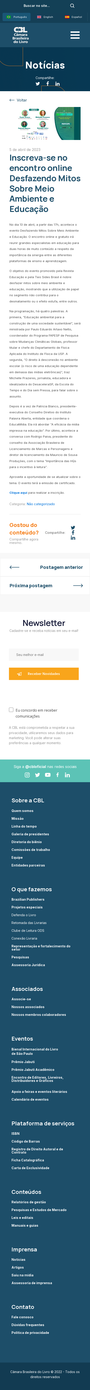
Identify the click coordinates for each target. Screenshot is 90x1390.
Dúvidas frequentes (27, 1325)
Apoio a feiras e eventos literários (39, 1091)
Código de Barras (25, 1141)
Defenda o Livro (23, 915)
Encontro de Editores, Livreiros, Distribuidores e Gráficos (37, 1079)
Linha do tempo (24, 826)
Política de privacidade (30, 1332)
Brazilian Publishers (28, 899)
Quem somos (22, 810)
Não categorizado (41, 504)
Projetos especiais (27, 907)
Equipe (17, 857)
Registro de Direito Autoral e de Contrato (37, 1151)
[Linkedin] (55, 83)
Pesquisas (20, 957)
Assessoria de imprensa (31, 1283)
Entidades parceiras (28, 865)
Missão (17, 818)
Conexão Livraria (24, 938)
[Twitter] (35, 83)
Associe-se (21, 999)
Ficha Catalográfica (27, 1160)
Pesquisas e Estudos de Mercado (39, 1210)
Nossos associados (28, 1007)
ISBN (15, 1133)
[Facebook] (45, 83)
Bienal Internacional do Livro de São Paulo (35, 1051)
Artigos (17, 1267)
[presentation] (44, 693)
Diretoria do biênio (26, 842)
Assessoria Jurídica (28, 965)
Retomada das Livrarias (29, 922)
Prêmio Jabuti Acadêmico (32, 1069)
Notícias (18, 1259)
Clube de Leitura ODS (27, 930)
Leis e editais (22, 1217)
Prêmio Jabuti (23, 1062)
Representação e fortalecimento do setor (40, 948)
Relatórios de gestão (28, 1202)
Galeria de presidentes (30, 834)
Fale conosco (22, 1317)
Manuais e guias (24, 1225)
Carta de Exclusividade (30, 1168)
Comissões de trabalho (30, 849)
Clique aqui (18, 492)
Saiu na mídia (22, 1275)
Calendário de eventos (30, 1099)
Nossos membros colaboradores (38, 1014)
